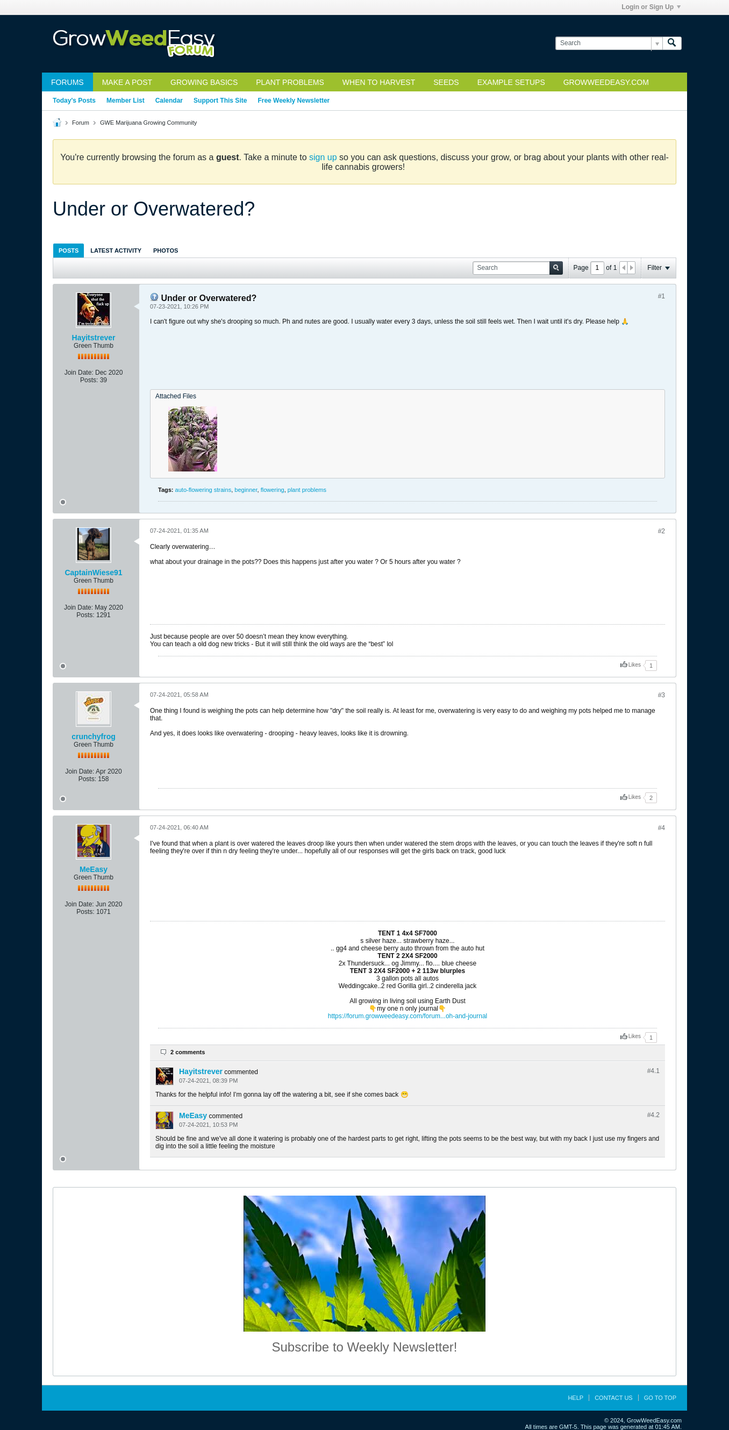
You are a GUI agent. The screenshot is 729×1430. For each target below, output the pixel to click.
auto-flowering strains (203, 490)
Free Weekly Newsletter (294, 100)
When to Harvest (378, 82)
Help (575, 1398)
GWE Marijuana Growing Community (148, 122)
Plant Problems (290, 82)
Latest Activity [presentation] (115, 250)
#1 (661, 296)
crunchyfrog (94, 736)
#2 (661, 531)
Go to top (660, 1398)
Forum (80, 122)
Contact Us (614, 1398)
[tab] (68, 250)
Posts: (89, 380)
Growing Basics (204, 82)
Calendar (169, 100)
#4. (653, 1071)
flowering (272, 490)
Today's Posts (74, 100)
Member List (125, 100)
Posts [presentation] (68, 250)
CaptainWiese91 (93, 572)
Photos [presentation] (165, 250)
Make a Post (127, 82)
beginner (245, 490)
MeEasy (94, 869)
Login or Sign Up (651, 7)
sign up (323, 157)
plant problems (307, 490)
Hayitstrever (94, 337)
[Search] (608, 43)
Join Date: (79, 372)
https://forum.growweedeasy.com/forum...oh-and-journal (408, 1016)
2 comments (187, 1052)
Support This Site (220, 100)
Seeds (446, 82)
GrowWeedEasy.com (606, 82)
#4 (661, 828)
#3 (661, 695)
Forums (67, 82)
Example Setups (511, 82)
